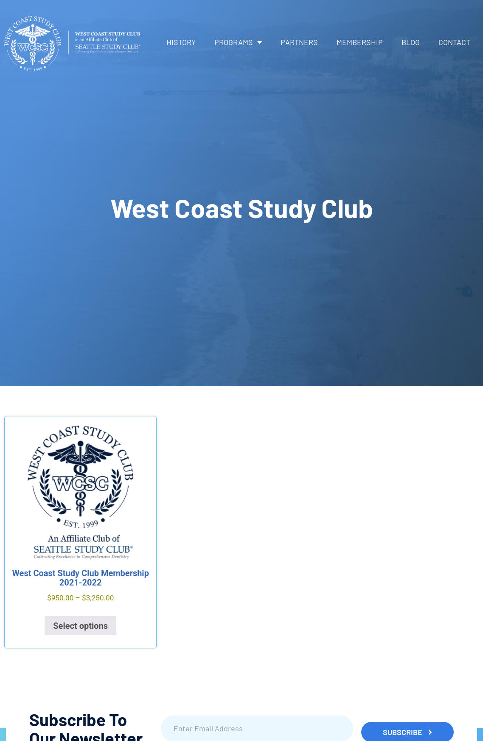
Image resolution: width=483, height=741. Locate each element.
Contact (454, 42)
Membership (360, 42)
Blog (411, 42)
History (181, 42)
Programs (238, 42)
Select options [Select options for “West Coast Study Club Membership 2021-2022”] (80, 626)
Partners (299, 42)
